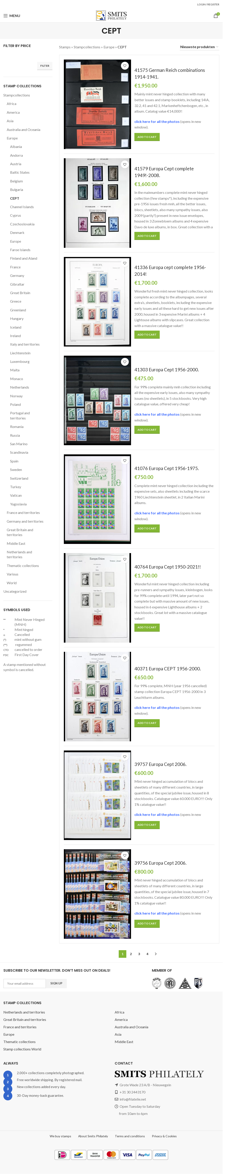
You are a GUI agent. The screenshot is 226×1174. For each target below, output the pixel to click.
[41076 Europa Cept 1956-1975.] (97, 499)
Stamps (65, 47)
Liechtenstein (20, 353)
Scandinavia (20, 452)
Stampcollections (16, 95)
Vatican (16, 495)
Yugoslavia (18, 504)
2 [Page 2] (131, 954)
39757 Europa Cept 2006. (161, 764)
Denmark (17, 232)
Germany (17, 275)
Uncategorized (14, 591)
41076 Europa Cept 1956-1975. (167, 468)
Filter (44, 65)
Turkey (15, 487)
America (13, 112)
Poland (15, 404)
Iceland (16, 327)
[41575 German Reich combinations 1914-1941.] (97, 104)
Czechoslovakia (22, 224)
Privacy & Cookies (164, 1136)
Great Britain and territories (20, 532)
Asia (10, 121)
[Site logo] (111, 15)
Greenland (18, 310)
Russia (15, 435)
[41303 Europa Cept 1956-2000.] (97, 400)
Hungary (17, 318)
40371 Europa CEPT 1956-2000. (168, 668)
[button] (146, 137)
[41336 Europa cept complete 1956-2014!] (97, 301)
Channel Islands (23, 207)
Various (13, 574)
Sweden (16, 469)
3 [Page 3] (139, 954)
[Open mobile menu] (11, 15)
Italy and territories (25, 344)
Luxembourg (20, 361)
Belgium (16, 181)
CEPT (15, 198)
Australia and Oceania (24, 129)
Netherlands (19, 387)
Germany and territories (25, 521)
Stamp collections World (22, 1049)
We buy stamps (60, 1136)
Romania (17, 426)
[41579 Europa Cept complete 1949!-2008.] (97, 203)
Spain (14, 461)
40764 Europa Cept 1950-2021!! (167, 566)
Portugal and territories (20, 415)
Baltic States (20, 172)
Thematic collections (23, 565)
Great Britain (20, 293)
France (15, 267)
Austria (15, 164)
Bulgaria (16, 189)
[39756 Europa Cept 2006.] (97, 894)
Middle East (16, 543)
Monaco (16, 379)
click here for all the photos (158, 121)
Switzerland (19, 478)
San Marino (19, 444)
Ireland (15, 336)
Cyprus (16, 215)
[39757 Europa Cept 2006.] (97, 795)
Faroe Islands (21, 250)
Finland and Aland (24, 258)
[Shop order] (199, 46)
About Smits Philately (93, 1136)
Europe (12, 138)
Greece (16, 301)
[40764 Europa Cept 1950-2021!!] (97, 598)
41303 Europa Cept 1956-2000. (167, 369)
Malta (14, 370)
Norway (16, 396)
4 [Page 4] (147, 954)
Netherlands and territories (20, 554)
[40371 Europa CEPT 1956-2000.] (97, 696)
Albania (16, 146)
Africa (11, 103)
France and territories (24, 512)
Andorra (16, 155)
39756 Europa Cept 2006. (161, 862)
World (11, 583)
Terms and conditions (129, 1136)
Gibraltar (17, 284)
